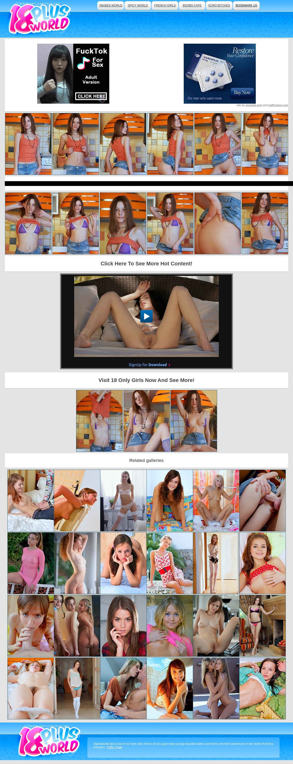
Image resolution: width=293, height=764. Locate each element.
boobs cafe (192, 5)
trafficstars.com (278, 105)
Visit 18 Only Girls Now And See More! (146, 380)
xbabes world (110, 5)
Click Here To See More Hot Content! (146, 264)
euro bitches (219, 5)
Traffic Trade (114, 747)
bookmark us (246, 5)
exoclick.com (254, 105)
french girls (165, 5)
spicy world (138, 5)
